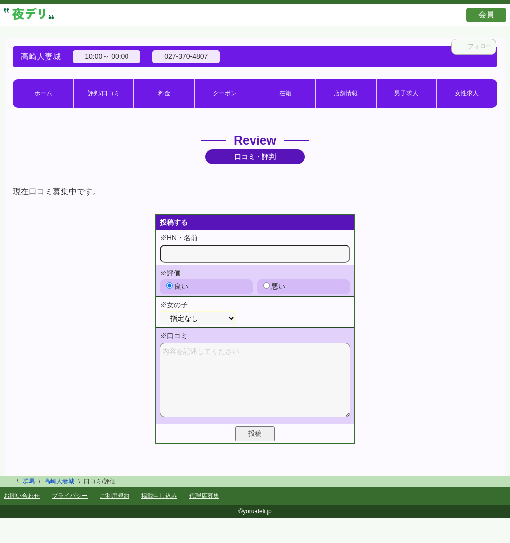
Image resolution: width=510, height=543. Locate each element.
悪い (274, 286)
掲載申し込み (159, 495)
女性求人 (467, 93)
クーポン (225, 93)
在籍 (285, 93)
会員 (486, 14)
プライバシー (70, 495)
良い (177, 286)
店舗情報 (346, 93)
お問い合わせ (22, 495)
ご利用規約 (114, 495)
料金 (164, 93)
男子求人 (406, 93)
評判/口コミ (103, 93)
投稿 (255, 433)
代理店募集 (204, 495)
